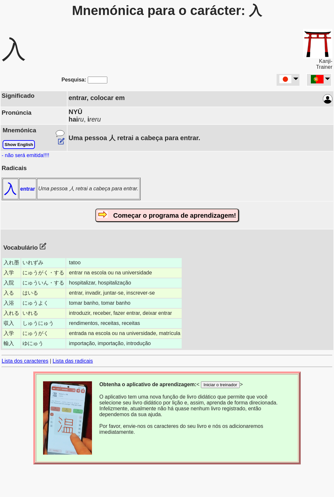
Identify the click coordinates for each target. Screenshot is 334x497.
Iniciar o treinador (220, 384)
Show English (19, 144)
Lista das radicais (73, 361)
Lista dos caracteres (25, 361)
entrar (27, 189)
